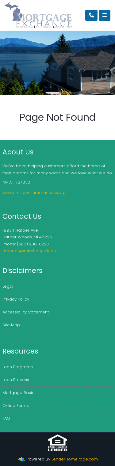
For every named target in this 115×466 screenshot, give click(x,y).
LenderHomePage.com (75, 459)
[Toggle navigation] (104, 15)
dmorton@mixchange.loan (29, 251)
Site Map (11, 325)
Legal (7, 286)
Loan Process (15, 380)
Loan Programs (17, 367)
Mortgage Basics (19, 393)
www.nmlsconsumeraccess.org (34, 192)
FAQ (6, 418)
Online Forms (15, 405)
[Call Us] (91, 15)
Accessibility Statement (25, 312)
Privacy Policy (15, 299)
